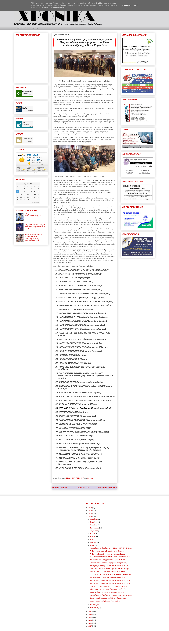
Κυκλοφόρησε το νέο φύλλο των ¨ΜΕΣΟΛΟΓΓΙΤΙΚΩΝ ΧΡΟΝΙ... (111, 548)
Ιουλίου (92, 534)
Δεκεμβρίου (94, 519)
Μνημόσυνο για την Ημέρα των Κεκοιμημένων (105, 601)
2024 (90, 513)
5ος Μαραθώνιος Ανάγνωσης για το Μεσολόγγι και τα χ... (109, 577)
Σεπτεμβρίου (94, 528)
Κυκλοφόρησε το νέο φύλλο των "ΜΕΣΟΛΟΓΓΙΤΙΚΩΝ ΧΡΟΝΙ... (111, 566)
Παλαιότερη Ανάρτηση (107, 487)
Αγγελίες (34, 28)
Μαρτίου (93, 545)
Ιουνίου (92, 537)
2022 (90, 611)
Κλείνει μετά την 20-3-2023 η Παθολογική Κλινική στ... (108, 592)
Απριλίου (93, 542)
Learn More (126, 5)
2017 (90, 626)
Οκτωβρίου (94, 525)
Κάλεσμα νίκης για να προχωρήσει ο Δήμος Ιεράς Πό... (108, 589)
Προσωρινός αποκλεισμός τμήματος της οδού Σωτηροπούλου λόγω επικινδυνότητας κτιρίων (33, 237)
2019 (90, 620)
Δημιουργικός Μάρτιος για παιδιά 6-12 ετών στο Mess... (108, 598)
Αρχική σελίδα (21, 28)
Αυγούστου (94, 531)
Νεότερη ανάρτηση (60, 487)
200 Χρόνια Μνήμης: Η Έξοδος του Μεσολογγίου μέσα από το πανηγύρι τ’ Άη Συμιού (35, 226)
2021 (90, 614)
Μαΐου (92, 540)
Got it (136, 5)
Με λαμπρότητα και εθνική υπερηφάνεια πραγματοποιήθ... (109, 563)
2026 (90, 508)
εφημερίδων (37, 80)
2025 (90, 510)
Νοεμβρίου (94, 522)
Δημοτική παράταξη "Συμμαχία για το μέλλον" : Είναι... (108, 571)
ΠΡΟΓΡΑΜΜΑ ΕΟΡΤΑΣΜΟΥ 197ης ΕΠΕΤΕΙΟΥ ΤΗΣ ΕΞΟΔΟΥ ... (111, 574)
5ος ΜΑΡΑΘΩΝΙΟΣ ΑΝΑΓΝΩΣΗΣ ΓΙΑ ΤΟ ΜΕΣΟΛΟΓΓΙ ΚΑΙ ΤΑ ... (111, 557)
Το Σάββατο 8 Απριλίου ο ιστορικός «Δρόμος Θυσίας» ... (108, 554)
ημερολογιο (35, 202)
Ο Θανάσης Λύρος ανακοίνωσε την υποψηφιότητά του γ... (109, 586)
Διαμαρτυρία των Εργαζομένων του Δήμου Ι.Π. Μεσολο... (109, 560)
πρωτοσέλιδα (28, 80)
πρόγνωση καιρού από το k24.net (32, 173)
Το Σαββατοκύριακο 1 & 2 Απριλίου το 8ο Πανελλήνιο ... (108, 551)
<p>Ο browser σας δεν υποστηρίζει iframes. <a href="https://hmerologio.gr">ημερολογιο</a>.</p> (28, 193)
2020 (90, 617)
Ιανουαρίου (94, 607)
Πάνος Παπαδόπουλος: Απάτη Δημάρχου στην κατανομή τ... (110, 569)
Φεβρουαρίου (95, 605)
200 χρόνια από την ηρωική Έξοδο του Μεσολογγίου (34, 215)
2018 (90, 623)
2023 (90, 516)
